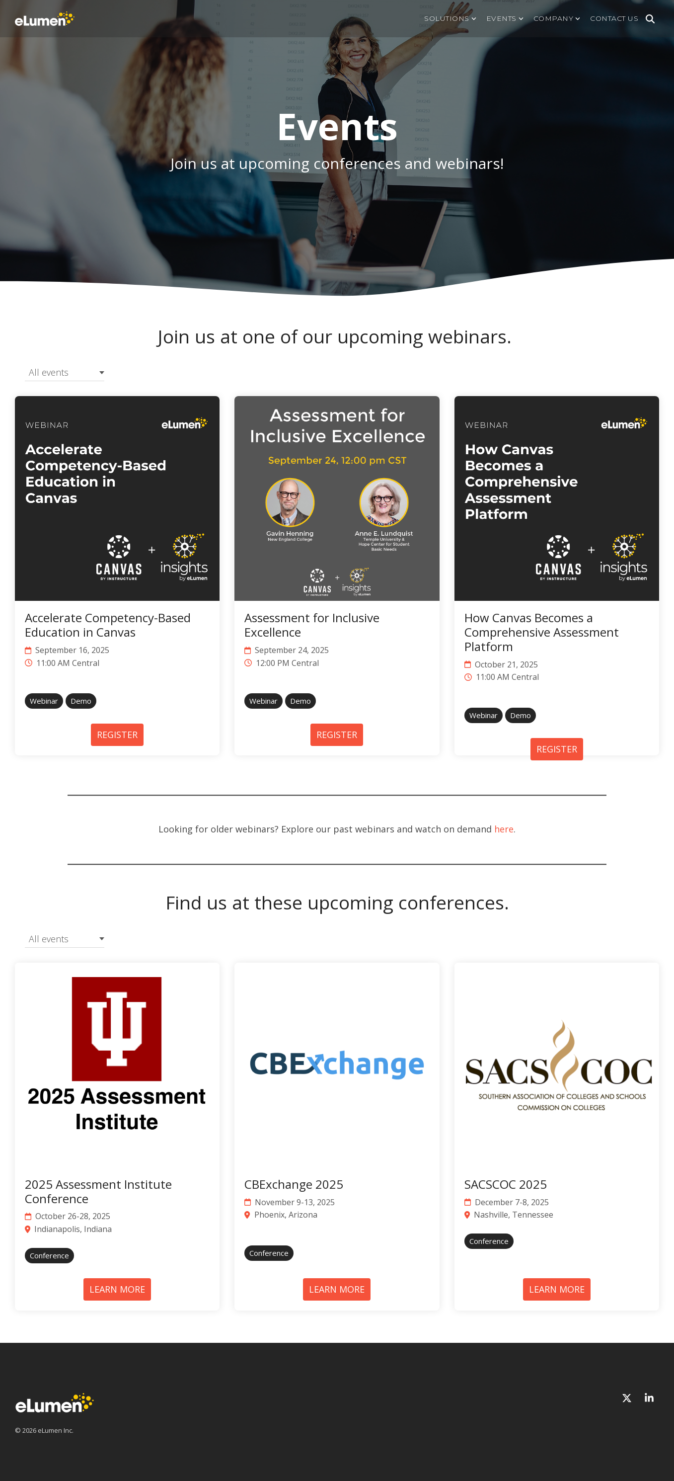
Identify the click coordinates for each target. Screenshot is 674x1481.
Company (557, 18)
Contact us (614, 18)
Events (505, 18)
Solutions (450, 18)
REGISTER (117, 734)
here (504, 829)
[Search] (650, 19)
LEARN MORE (117, 1289)
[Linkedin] (649, 1398)
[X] (628, 1398)
